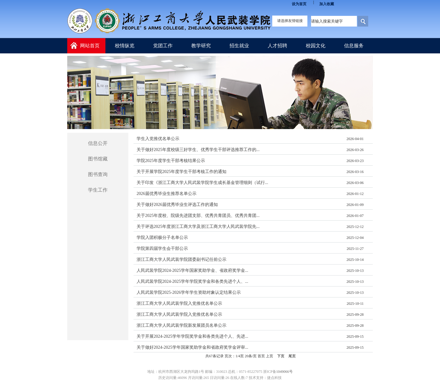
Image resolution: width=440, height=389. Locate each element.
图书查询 (98, 174)
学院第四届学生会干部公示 (162, 248)
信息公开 (98, 143)
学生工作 (98, 190)
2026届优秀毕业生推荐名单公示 (166, 193)
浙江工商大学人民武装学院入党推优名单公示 (179, 303)
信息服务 (354, 45)
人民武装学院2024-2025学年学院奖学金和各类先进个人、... (192, 281)
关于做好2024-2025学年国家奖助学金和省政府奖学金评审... (192, 347)
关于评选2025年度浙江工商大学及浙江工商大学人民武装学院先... (198, 226)
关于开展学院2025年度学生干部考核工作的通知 (181, 171)
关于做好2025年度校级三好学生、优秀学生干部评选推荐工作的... (198, 149)
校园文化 (315, 45)
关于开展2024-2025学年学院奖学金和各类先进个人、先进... (192, 336)
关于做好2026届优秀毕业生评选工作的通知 (177, 204)
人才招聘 (277, 45)
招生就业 (239, 45)
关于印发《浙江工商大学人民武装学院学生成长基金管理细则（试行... (202, 182)
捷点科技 (274, 378)
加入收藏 (326, 4)
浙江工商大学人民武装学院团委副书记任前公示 (181, 259)
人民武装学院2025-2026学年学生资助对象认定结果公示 (189, 292)
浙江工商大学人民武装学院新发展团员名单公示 (181, 325)
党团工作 (163, 45)
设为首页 (299, 4)
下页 (280, 356)
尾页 (292, 356)
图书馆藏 (98, 158)
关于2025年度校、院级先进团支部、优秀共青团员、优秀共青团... (198, 215)
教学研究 (201, 45)
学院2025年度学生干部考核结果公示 (171, 160)
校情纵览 (124, 45)
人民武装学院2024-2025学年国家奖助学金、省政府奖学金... (192, 270)
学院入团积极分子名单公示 (162, 237)
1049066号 (284, 371)
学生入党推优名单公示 (158, 138)
